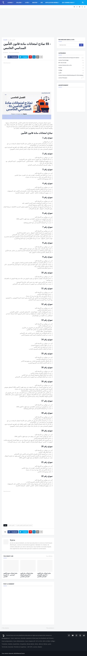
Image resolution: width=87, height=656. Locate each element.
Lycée (71, 73)
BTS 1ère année (71, 63)
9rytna (12, 540)
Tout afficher (49, 556)
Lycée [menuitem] (27, 2)
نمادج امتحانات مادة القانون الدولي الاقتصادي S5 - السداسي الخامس (44, 574)
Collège (71, 70)
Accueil (5, 40)
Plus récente (6, 628)
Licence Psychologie (71, 60)
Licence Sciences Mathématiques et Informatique (71, 75)
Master (71, 68)
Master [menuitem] (34, 2)
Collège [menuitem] (18, 2)
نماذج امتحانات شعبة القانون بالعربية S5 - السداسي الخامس (10, 574)
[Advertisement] (43, 23)
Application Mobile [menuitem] (51, 2)
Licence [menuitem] (10, 2)
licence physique (70, 78)
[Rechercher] (69, 45)
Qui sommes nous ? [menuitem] (68, 2)
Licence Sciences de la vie (71, 65)
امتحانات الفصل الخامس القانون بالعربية (24, 525)
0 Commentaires (15, 52)
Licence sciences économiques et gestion (71, 58)
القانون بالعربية (11, 40)
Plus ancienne (49, 628)
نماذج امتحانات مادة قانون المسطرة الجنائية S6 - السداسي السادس (26, 574)
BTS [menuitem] (42, 2)
